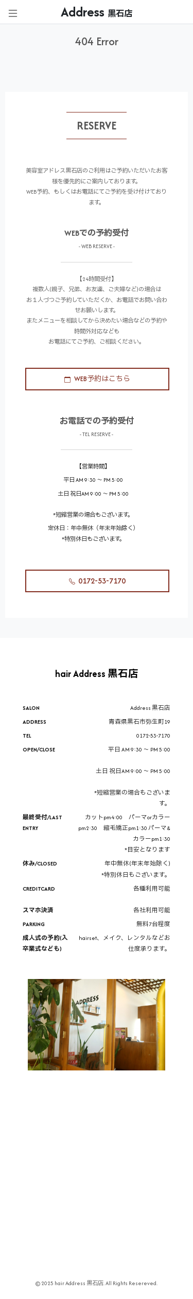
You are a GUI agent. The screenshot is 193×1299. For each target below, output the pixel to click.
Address (96, 12)
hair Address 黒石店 (96, 674)
